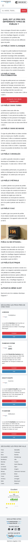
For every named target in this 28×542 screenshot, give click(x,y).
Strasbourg (17, 457)
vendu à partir (17, 282)
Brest (15, 474)
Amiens (16, 476)
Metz (2, 481)
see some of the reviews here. (14, 497)
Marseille (17, 450)
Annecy (3, 479)
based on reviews (14, 495)
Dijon (15, 467)
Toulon (16, 462)
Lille (15, 459)
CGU (19, 541)
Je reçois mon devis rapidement (14, 100)
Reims (2, 464)
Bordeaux (3, 459)
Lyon (2, 452)
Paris (2, 450)
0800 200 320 (22, 2)
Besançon (17, 481)
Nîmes (3, 471)
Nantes (16, 455)
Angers (16, 469)
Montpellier (4, 457)
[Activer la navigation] (3, 5)
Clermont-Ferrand (19, 471)
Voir (14, 337)
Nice (2, 455)
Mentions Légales (12, 541)
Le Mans (3, 474)
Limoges (16, 479)
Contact (14, 333)
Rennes (3, 462)
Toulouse (17, 452)
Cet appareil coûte (15, 218)
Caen (2, 483)
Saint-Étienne (18, 464)
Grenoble (3, 469)
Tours (2, 476)
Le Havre (3, 467)
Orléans (16, 483)
